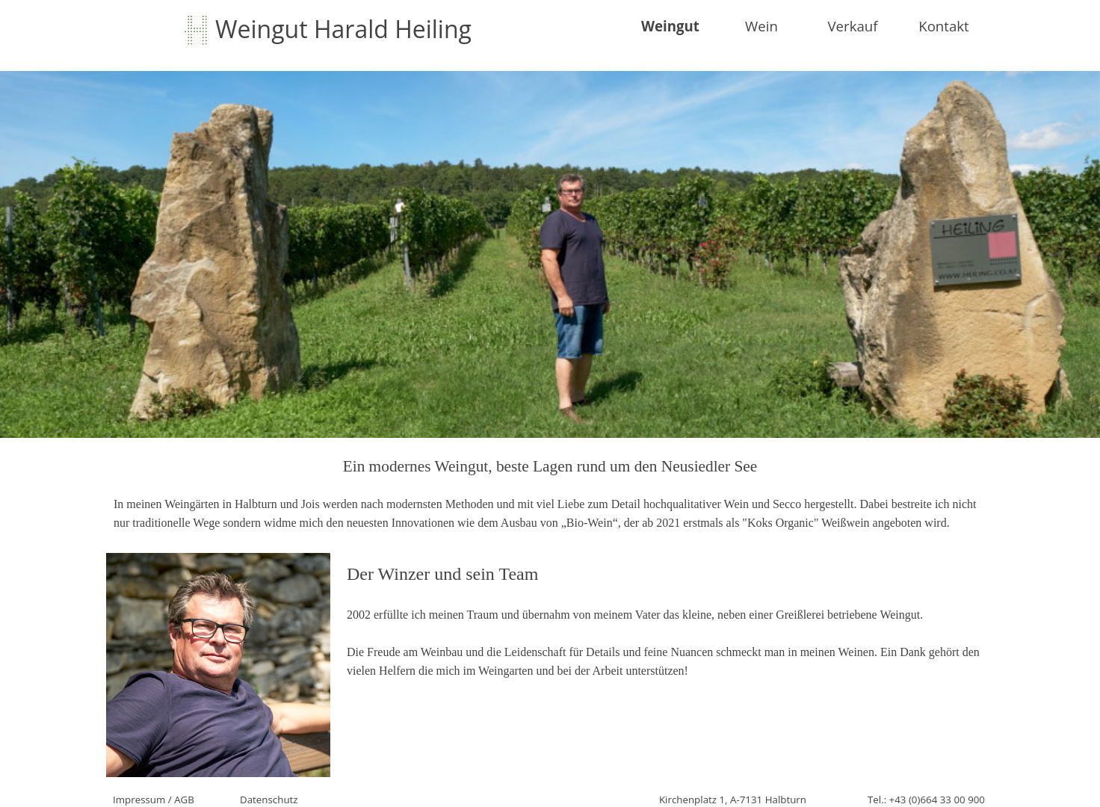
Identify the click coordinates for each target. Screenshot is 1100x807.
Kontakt (943, 25)
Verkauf (852, 25)
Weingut (670, 25)
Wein (761, 25)
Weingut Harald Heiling (343, 29)
